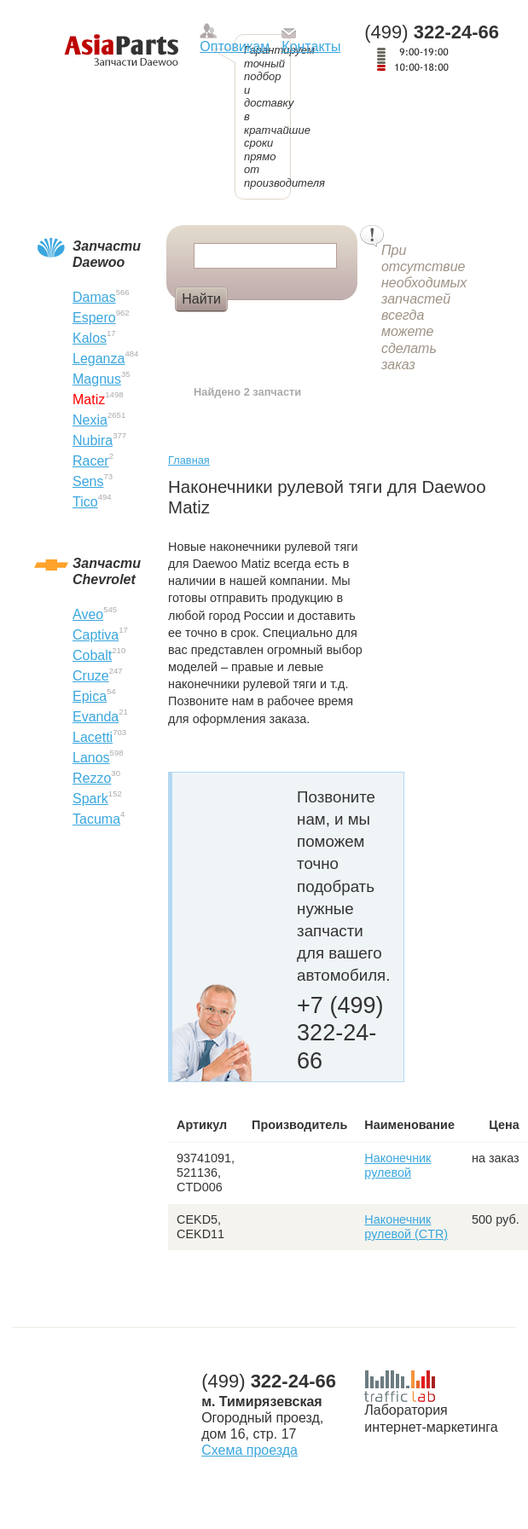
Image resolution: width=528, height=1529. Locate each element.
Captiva (96, 635)
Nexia (90, 420)
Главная (189, 460)
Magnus (97, 379)
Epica (90, 696)
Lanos (91, 757)
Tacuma (96, 819)
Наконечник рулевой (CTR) (406, 1227)
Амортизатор (282, 327)
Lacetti (93, 737)
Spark (90, 798)
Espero (94, 317)
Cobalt (92, 655)
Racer (91, 461)
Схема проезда (249, 1450)
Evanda (96, 716)
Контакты (310, 46)
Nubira (93, 440)
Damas (94, 297)
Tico (85, 502)
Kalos (90, 338)
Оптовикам (235, 46)
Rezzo (92, 778)
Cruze (91, 676)
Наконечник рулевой (397, 1165)
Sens (88, 481)
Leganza (99, 358)
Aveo (88, 614)
